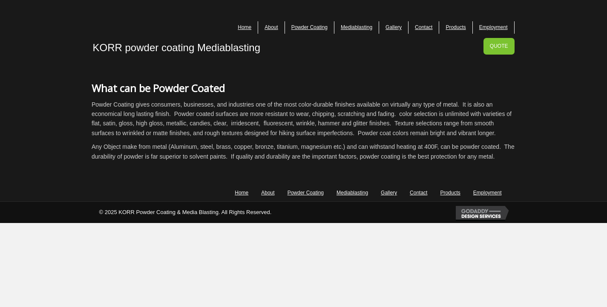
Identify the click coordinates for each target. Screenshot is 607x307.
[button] (499, 46)
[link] (244, 27)
